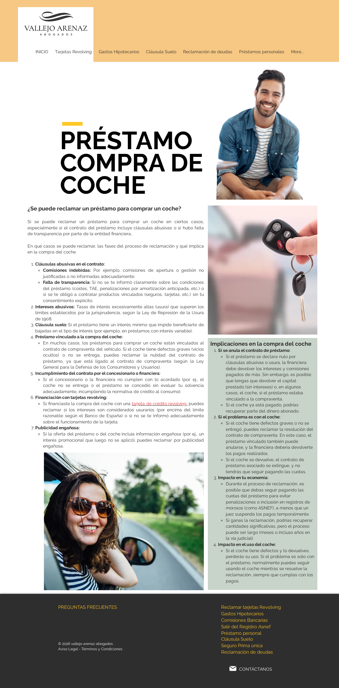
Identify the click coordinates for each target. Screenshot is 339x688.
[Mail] (233, 668)
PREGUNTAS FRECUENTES (87, 607)
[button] (262, 52)
